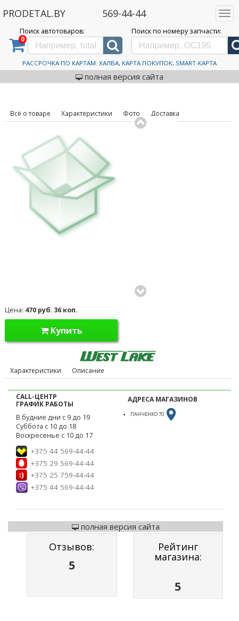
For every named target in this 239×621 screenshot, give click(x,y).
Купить (61, 330)
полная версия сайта (119, 76)
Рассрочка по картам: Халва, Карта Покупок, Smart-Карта (119, 63)
